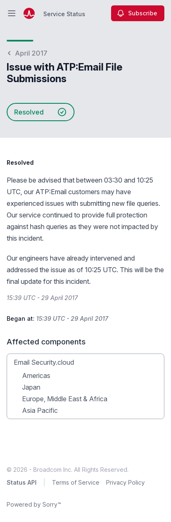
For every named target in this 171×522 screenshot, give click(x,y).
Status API (22, 482)
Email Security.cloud (44, 362)
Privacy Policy (125, 482)
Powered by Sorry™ (34, 504)
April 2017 (27, 53)
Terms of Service (75, 482)
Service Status (64, 13)
